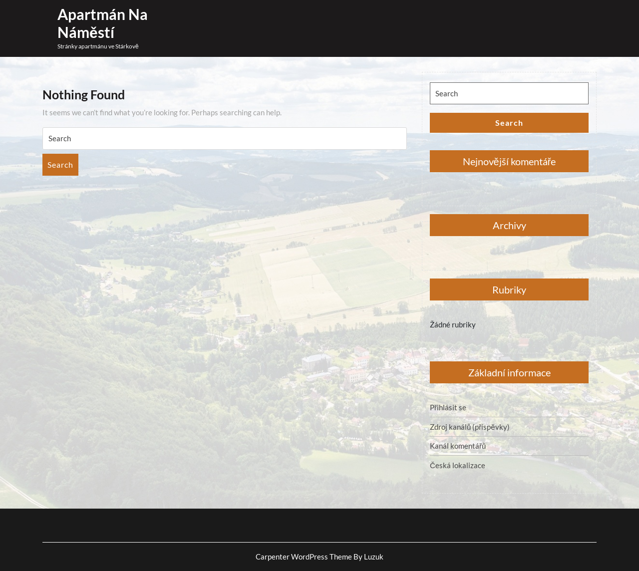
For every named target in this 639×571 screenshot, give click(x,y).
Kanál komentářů (458, 445)
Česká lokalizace (457, 465)
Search (60, 164)
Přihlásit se (448, 407)
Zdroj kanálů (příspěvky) (470, 426)
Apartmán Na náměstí (102, 23)
